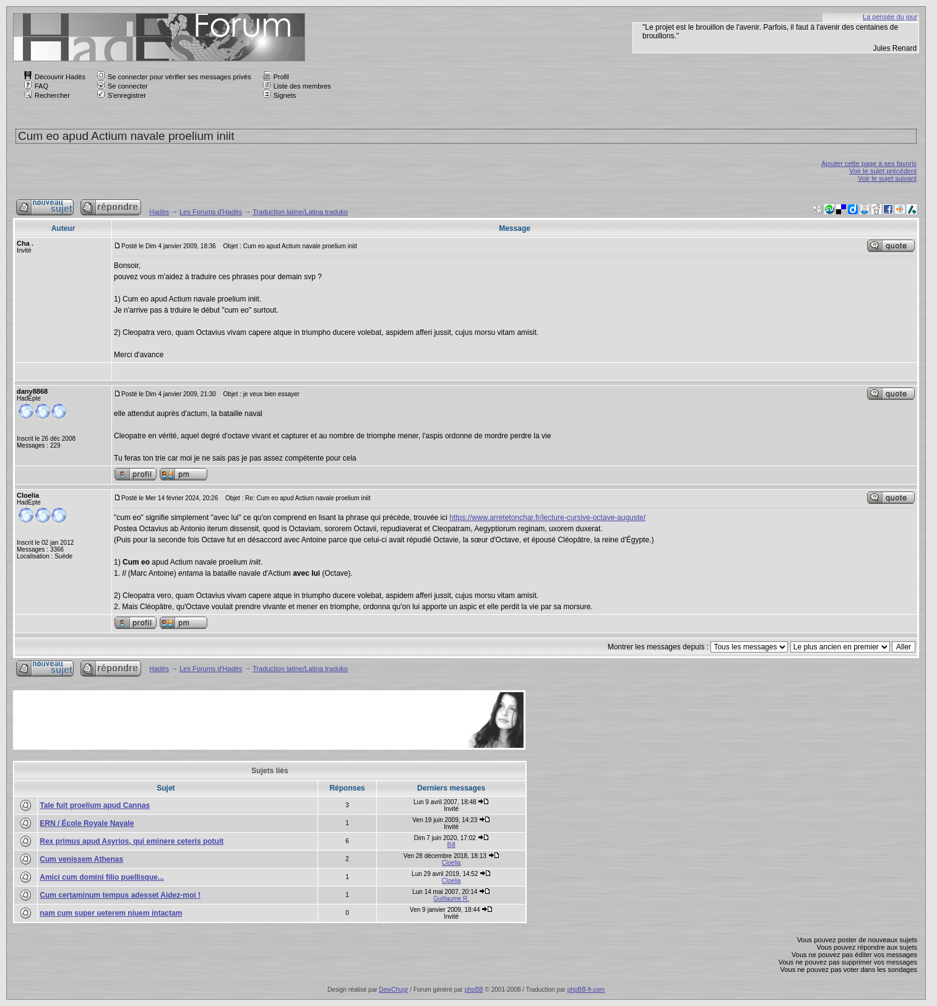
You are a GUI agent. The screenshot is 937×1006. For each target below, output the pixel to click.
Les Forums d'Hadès (210, 211)
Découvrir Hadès (54, 76)
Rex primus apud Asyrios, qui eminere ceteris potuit (131, 841)
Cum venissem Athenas (81, 859)
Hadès (159, 211)
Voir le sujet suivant (887, 178)
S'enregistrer (121, 95)
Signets (279, 95)
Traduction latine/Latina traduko (300, 211)
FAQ (36, 86)
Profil (276, 76)
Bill (451, 844)
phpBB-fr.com (586, 989)
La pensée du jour (890, 16)
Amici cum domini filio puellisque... (102, 877)
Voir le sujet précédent (883, 171)
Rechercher (47, 95)
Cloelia (451, 862)
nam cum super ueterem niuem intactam (111, 913)
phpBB (474, 989)
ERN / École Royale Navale (87, 823)
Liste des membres (297, 86)
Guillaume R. (451, 898)
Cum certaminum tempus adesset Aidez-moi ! (120, 895)
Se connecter (122, 86)
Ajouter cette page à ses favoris (869, 163)
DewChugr (393, 989)
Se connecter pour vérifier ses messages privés (174, 76)
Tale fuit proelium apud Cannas (95, 805)
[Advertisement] (240, 720)
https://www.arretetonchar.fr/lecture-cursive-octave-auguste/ (547, 517)
